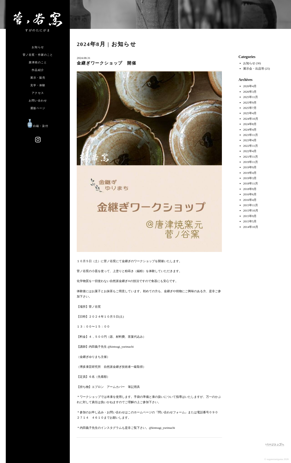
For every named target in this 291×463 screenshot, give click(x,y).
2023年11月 (250, 135)
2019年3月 (250, 178)
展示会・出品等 (253, 68)
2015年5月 (250, 221)
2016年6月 (250, 194)
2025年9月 (250, 102)
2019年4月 (250, 173)
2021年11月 (250, 156)
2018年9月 (250, 189)
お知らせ (38, 47)
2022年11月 (250, 145)
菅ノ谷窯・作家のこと (38, 54)
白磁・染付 (38, 126)
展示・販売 (38, 77)
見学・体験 (38, 85)
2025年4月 (250, 113)
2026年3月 (250, 91)
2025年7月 (250, 108)
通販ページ (38, 108)
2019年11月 (250, 162)
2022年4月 (250, 151)
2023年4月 (250, 140)
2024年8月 (250, 124)
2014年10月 (250, 227)
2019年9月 (250, 167)
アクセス (38, 93)
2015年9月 (250, 216)
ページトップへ (275, 444)
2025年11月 (250, 97)
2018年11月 (250, 183)
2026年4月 (250, 86)
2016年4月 (250, 200)
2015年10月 (250, 210)
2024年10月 (250, 118)
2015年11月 (250, 205)
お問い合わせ (38, 100)
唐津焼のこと (38, 62)
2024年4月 (250, 129)
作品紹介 (38, 70)
